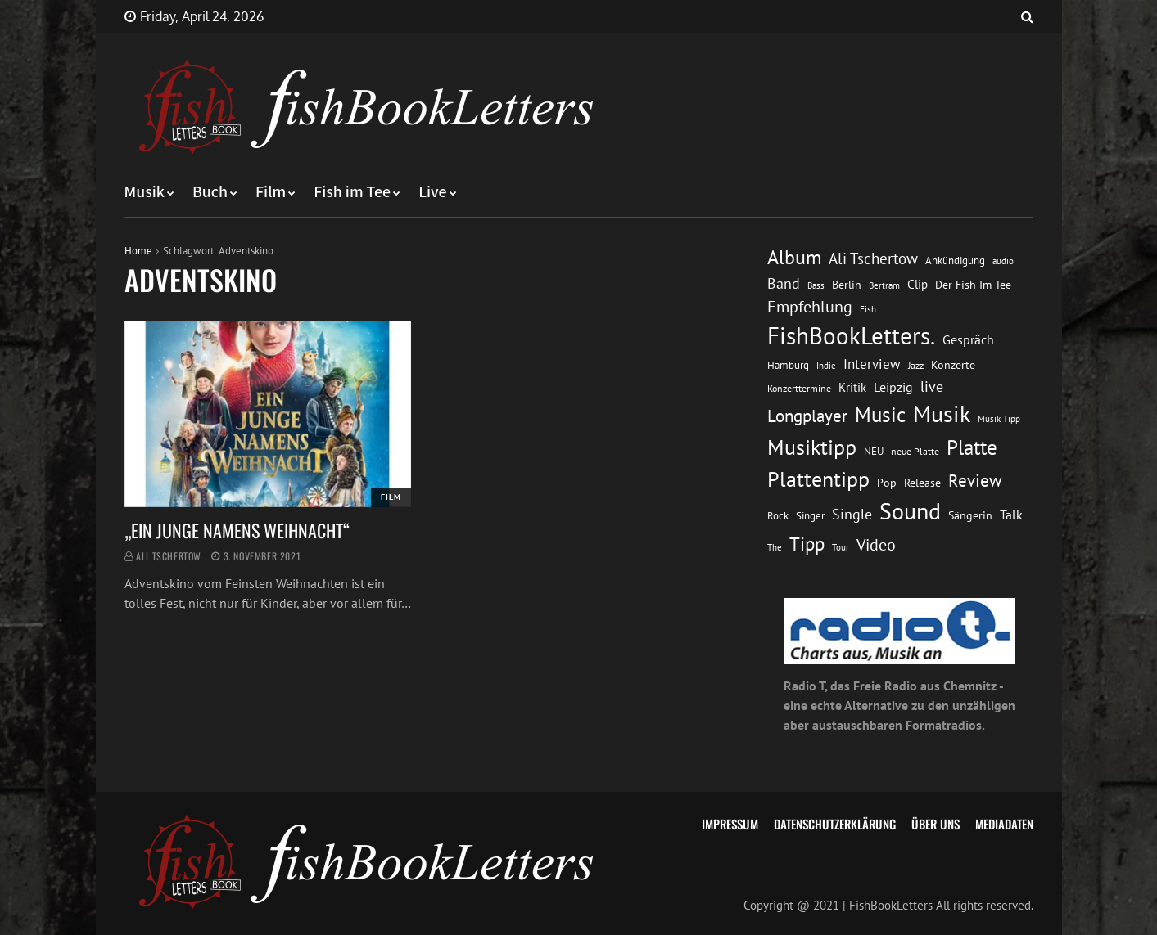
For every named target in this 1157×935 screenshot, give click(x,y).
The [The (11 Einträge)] (774, 547)
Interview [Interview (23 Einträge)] (872, 364)
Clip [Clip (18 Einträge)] (917, 284)
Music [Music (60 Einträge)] (880, 415)
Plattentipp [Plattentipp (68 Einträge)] (818, 478)
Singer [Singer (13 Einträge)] (810, 516)
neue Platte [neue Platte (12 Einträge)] (915, 451)
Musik (144, 192)
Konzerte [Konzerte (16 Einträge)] (953, 364)
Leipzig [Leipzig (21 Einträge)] (893, 387)
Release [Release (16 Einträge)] (922, 482)
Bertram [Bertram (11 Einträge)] (884, 285)
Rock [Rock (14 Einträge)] (778, 515)
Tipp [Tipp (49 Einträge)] (807, 543)
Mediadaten (1004, 824)
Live (432, 192)
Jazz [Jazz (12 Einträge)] (916, 365)
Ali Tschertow (168, 556)
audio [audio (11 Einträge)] (1003, 260)
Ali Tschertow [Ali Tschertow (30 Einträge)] (873, 258)
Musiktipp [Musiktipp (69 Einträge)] (811, 447)
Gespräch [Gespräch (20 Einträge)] (968, 339)
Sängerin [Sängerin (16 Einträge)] (970, 515)
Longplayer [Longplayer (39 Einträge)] (807, 415)
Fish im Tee (352, 192)
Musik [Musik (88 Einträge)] (941, 414)
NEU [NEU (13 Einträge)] (874, 451)
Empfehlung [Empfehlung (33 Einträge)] (809, 306)
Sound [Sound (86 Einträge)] (910, 511)
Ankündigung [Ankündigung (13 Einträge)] (955, 260)
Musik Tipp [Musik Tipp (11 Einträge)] (999, 418)
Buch (210, 192)
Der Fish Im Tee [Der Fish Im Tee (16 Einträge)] (973, 284)
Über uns (935, 824)
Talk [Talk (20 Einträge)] (1011, 514)
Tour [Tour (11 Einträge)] (840, 547)
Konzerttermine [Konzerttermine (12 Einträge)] (799, 388)
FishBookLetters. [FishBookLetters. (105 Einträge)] (851, 335)
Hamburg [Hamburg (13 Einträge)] (788, 365)
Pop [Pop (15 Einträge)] (887, 482)
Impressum (730, 824)
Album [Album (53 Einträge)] (794, 257)
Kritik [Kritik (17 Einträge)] (852, 387)
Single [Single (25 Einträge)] (852, 514)
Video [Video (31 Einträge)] (876, 544)
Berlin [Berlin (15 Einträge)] (846, 284)
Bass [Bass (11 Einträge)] (816, 285)
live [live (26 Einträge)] (931, 386)
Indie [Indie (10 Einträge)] (826, 365)
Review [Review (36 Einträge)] (974, 481)
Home (138, 251)
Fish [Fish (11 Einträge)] (868, 309)
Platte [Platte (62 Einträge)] (972, 447)
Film (270, 192)
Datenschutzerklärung (835, 824)
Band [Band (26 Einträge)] (783, 283)
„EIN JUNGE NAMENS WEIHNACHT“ (237, 530)
